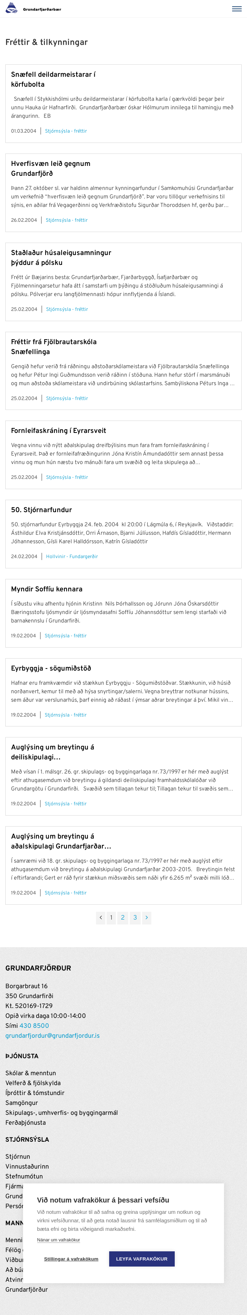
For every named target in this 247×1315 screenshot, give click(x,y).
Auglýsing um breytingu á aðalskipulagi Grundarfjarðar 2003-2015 (57, 842)
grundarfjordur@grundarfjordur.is (52, 1036)
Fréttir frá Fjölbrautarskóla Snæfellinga (54, 347)
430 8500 (34, 1026)
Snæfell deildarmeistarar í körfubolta (53, 79)
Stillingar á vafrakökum (71, 1259)
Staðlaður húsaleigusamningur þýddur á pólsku (61, 258)
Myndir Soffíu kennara (47, 589)
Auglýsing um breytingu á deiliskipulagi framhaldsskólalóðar (52, 753)
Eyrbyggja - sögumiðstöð (51, 668)
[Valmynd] (238, 9)
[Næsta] (146, 918)
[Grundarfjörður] (35, 9)
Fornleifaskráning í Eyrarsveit (58, 431)
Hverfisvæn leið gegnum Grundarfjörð (50, 169)
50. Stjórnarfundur (41, 510)
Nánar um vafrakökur (58, 1239)
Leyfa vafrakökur (142, 1259)
